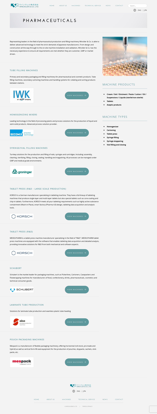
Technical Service (93, 6)
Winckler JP (25, 6)
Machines (76, 6)
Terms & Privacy (87, 406)
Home (52, 6)
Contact (119, 6)
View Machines (75, 95)
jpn (145, 10)
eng (139, 10)
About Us (63, 6)
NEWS (108, 6)
